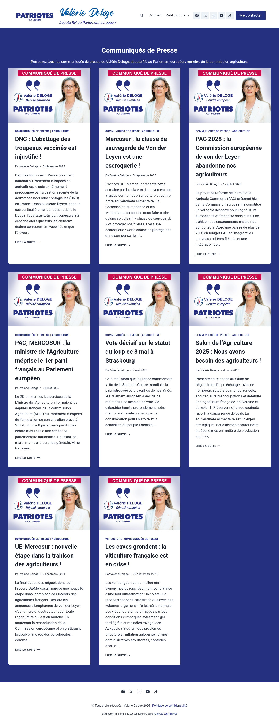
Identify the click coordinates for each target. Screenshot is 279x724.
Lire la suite (27, 242)
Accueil (155, 15)
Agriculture (60, 131)
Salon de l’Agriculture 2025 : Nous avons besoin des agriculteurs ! (228, 351)
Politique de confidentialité (169, 705)
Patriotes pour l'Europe (165, 713)
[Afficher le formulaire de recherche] (141, 15)
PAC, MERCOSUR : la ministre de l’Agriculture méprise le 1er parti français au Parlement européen (47, 360)
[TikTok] (230, 15)
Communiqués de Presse (32, 131)
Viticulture (113, 538)
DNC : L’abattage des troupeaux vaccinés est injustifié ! (45, 147)
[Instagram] (213, 15)
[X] (205, 15)
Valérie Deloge (29, 166)
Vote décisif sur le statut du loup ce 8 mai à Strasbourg (137, 351)
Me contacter (251, 15)
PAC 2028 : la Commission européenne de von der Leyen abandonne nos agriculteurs (229, 156)
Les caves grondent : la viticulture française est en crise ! (136, 555)
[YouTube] (221, 15)
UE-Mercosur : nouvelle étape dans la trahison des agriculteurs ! (46, 555)
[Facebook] (196, 15)
